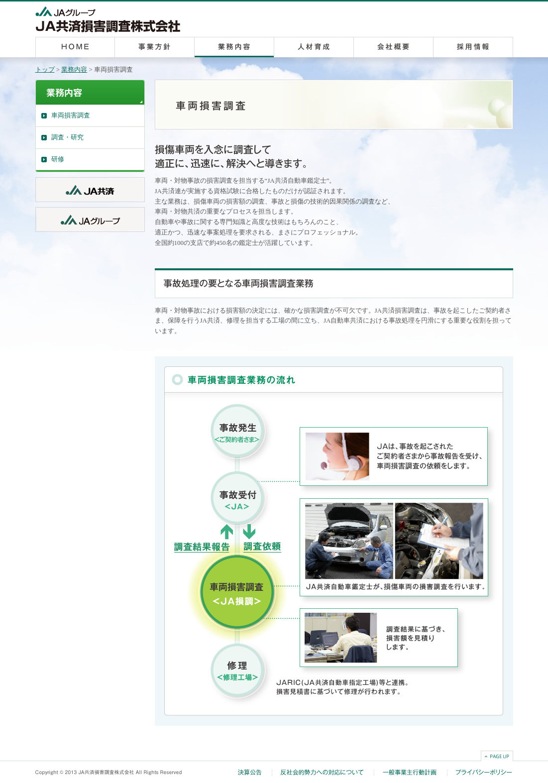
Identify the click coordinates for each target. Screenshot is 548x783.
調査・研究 (67, 137)
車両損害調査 (70, 115)
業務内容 (74, 69)
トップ (45, 69)
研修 (57, 159)
